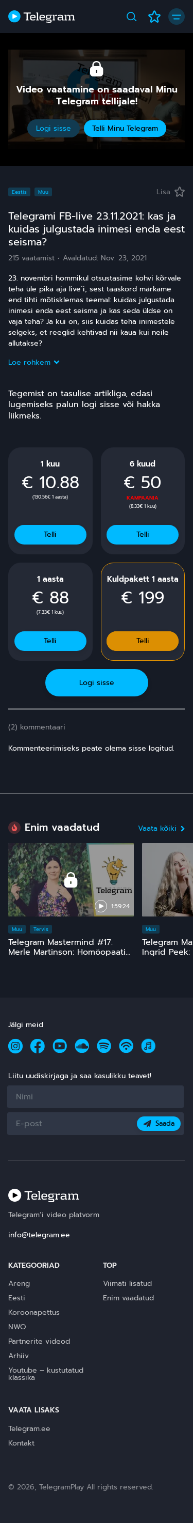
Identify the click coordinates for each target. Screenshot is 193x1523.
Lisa (170, 192)
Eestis (19, 192)
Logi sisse (53, 128)
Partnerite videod (39, 1341)
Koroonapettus (34, 1312)
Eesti (16, 1298)
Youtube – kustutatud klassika (45, 1374)
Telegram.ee (29, 1428)
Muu (43, 192)
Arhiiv (18, 1355)
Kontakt (21, 1443)
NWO (17, 1327)
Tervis (40, 929)
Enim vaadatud (128, 1298)
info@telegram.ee (39, 1235)
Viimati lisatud (127, 1283)
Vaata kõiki (161, 828)
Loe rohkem (33, 362)
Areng (19, 1283)
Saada (158, 1123)
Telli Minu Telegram (125, 128)
